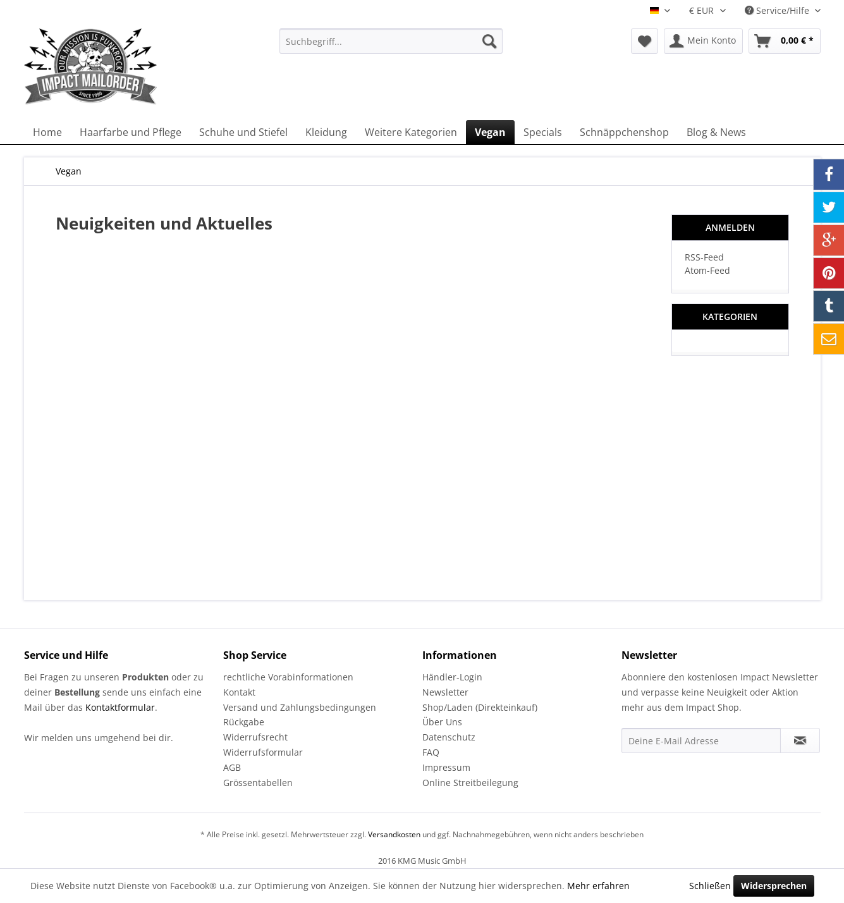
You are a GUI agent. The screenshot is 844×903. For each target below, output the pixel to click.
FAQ (430, 752)
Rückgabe (243, 722)
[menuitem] (391, 41)
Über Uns (442, 722)
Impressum (446, 767)
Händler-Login (452, 677)
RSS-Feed (704, 257)
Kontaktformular (120, 707)
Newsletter (445, 692)
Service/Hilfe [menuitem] (778, 10)
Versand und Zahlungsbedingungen (299, 707)
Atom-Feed (707, 270)
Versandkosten (394, 834)
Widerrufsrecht (255, 737)
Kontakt (239, 692)
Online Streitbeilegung (470, 783)
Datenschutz (448, 737)
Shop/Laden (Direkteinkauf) (479, 707)
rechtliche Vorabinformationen (288, 677)
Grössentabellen (258, 783)
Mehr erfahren (598, 886)
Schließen (710, 886)
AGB (232, 767)
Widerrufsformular (263, 752)
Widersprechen (774, 886)
